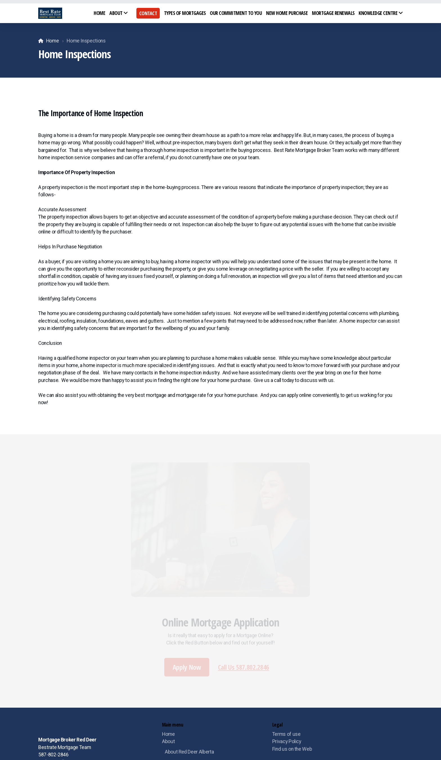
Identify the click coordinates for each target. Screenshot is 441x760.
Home (52, 41)
